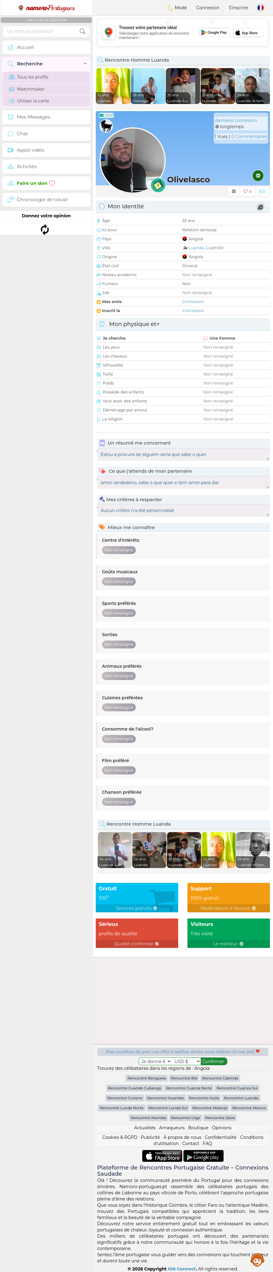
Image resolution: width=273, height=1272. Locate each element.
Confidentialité (221, 1137)
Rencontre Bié (184, 1078)
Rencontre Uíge (185, 1117)
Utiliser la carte (29, 101)
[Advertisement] (182, 32)
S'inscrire (238, 8)
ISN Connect (182, 1269)
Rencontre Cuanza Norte (189, 1088)
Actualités (144, 1128)
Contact (190, 1143)
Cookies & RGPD (119, 1137)
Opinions (221, 1128)
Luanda (196, 247)
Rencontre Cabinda (220, 1078)
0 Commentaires (249, 136)
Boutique (198, 1128)
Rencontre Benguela (147, 1078)
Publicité (150, 1137)
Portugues (46, 7)
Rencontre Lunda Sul (168, 1107)
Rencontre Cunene (124, 1098)
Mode (177, 8)
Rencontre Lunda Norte (122, 1107)
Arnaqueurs (171, 1128)
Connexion (208, 8)
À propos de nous (182, 1137)
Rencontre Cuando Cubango (134, 1088)
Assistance (258, 1259)
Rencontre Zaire (220, 1117)
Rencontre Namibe (148, 1117)
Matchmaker (27, 89)
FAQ (207, 1143)
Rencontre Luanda (241, 1098)
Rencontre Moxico (249, 1107)
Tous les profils (28, 77)
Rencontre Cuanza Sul (237, 1088)
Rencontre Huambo (165, 1098)
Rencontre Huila (204, 1098)
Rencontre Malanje (210, 1107)
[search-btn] (82, 31)
